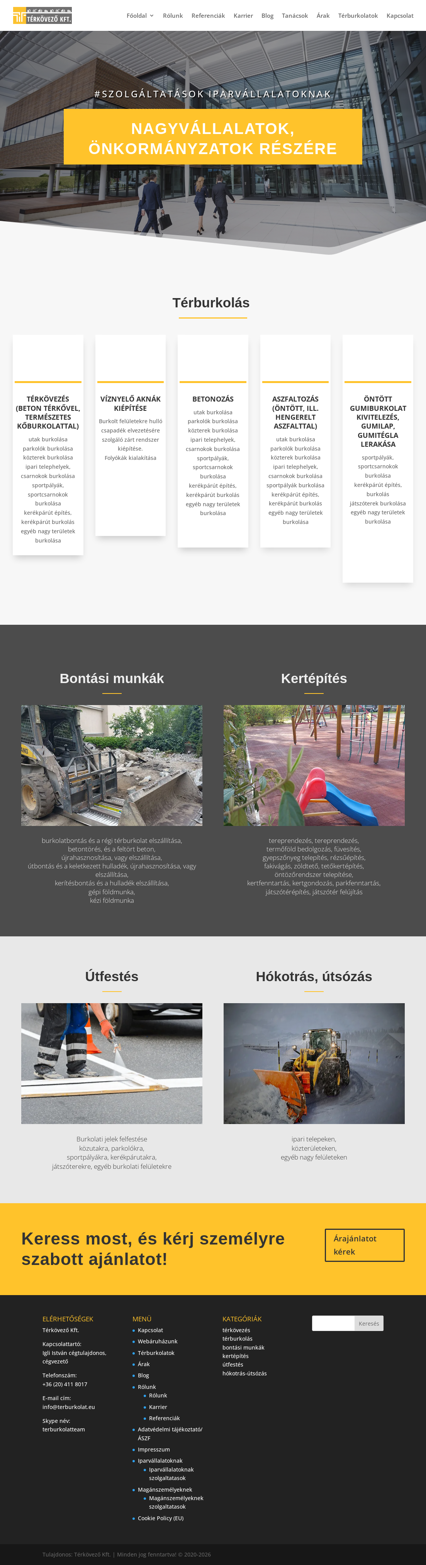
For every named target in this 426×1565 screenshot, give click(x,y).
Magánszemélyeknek (165, 1489)
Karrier (243, 16)
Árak (323, 16)
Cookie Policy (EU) (160, 1518)
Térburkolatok (358, 16)
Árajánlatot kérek (355, 1245)
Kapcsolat (400, 16)
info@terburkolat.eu (68, 1407)
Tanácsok (295, 16)
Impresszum (154, 1449)
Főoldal (137, 16)
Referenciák (208, 16)
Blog (267, 16)
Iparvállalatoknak (160, 1460)
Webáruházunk (158, 1341)
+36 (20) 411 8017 (64, 1384)
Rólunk (173, 16)
